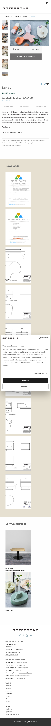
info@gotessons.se (11, 655)
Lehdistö (8, 706)
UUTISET (8, 696)
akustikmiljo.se (22, 662)
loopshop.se (18, 670)
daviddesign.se (23, 667)
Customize (25, 386)
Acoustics (8, 691)
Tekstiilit (8, 685)
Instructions (41, 106)
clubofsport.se (20, 665)
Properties (24, 106)
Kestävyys (8, 709)
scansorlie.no (21, 678)
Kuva (16, 49)
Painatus (8, 688)
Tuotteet (16, 16)
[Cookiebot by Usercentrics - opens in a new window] (38, 338)
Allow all (25, 380)
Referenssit (8, 693)
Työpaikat (8, 711)
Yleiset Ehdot (6, 101)
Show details (39, 374)
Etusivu (7, 16)
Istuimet (25, 16)
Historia (7, 701)
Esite (35, 49)
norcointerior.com (24, 675)
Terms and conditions (12, 714)
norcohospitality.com (25, 673)
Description (8, 106)
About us (8, 699)
